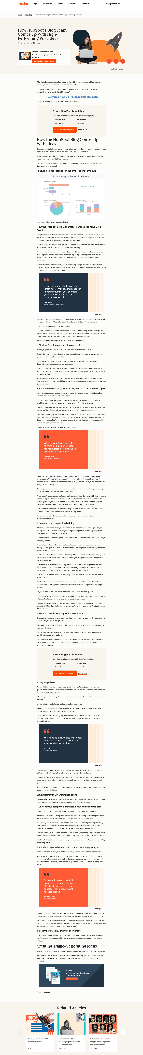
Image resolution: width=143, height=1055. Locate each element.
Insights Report (70, 163)
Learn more (83, 130)
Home (20, 15)
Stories (73, 603)
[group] (40, 1032)
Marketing (28, 15)
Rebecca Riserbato (34, 43)
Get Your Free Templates (64, 130)
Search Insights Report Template (77, 170)
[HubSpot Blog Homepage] (23, 3)
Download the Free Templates (44, 61)
